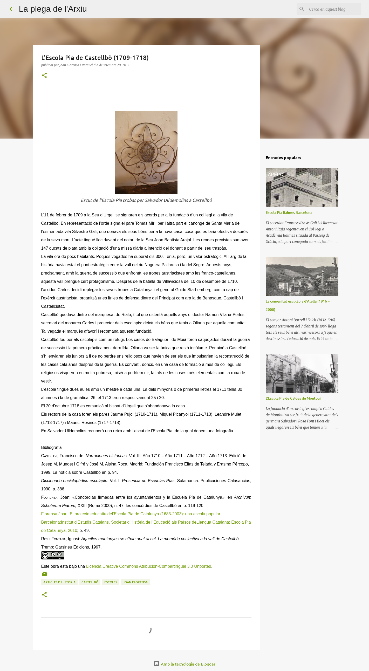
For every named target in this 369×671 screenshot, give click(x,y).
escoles (110, 582)
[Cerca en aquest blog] (333, 9)
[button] (44, 75)
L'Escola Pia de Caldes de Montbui (293, 398)
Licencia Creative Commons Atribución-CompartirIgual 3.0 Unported (148, 566)
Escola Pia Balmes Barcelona (289, 212)
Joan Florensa (135, 582)
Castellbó (89, 582)
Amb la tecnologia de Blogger (184, 663)
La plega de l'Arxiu (53, 8)
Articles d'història (59, 582)
